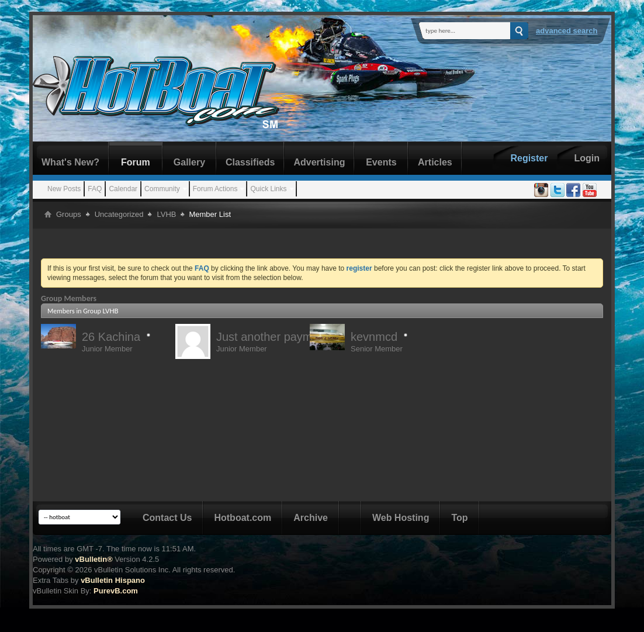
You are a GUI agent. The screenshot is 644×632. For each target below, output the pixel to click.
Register (529, 158)
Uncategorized (119, 214)
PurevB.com (116, 590)
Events (381, 162)
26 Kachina (111, 336)
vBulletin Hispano (113, 580)
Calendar (123, 189)
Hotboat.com (242, 518)
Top (459, 518)
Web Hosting (400, 518)
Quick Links (268, 189)
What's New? (70, 162)
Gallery (189, 162)
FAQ (95, 189)
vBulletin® (93, 559)
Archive (310, 518)
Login (587, 158)
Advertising (319, 162)
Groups (68, 214)
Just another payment (272, 336)
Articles (435, 162)
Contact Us (167, 518)
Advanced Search (567, 30)
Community (162, 189)
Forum (135, 162)
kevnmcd (374, 336)
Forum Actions (215, 189)
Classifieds (250, 162)
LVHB (166, 214)
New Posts (64, 189)
